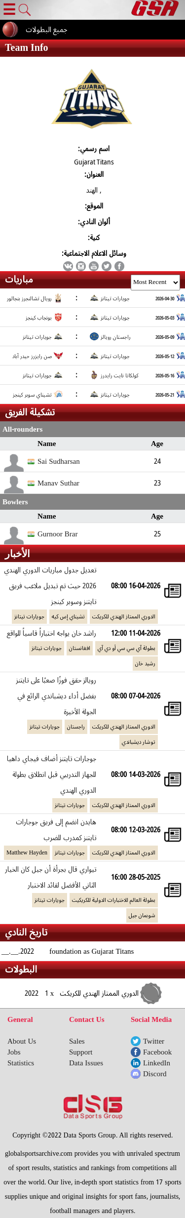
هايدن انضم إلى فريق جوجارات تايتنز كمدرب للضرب (56, 830)
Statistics (20, 1063)
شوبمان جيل (142, 915)
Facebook (157, 1052)
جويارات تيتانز (29, 616)
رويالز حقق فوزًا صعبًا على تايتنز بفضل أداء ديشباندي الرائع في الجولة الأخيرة (56, 696)
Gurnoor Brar (57, 534)
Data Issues (86, 1063)
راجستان (76, 727)
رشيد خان (145, 663)
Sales (77, 1041)
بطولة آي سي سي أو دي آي (126, 648)
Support (81, 1052)
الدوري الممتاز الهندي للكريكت (123, 616)
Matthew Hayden (26, 853)
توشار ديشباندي (138, 742)
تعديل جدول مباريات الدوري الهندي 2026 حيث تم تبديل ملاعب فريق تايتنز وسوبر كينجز (50, 585)
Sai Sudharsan (58, 461)
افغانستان (79, 648)
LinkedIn (156, 1063)
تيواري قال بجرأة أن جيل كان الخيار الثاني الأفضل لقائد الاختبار (50, 877)
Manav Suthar (58, 483)
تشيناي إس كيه (68, 616)
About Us (21, 1041)
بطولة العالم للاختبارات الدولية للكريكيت (113, 900)
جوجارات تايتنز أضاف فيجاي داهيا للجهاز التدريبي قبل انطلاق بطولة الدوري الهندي (51, 774)
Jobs (14, 1052)
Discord (155, 1074)
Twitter (153, 1041)
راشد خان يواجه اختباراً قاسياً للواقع (51, 633)
